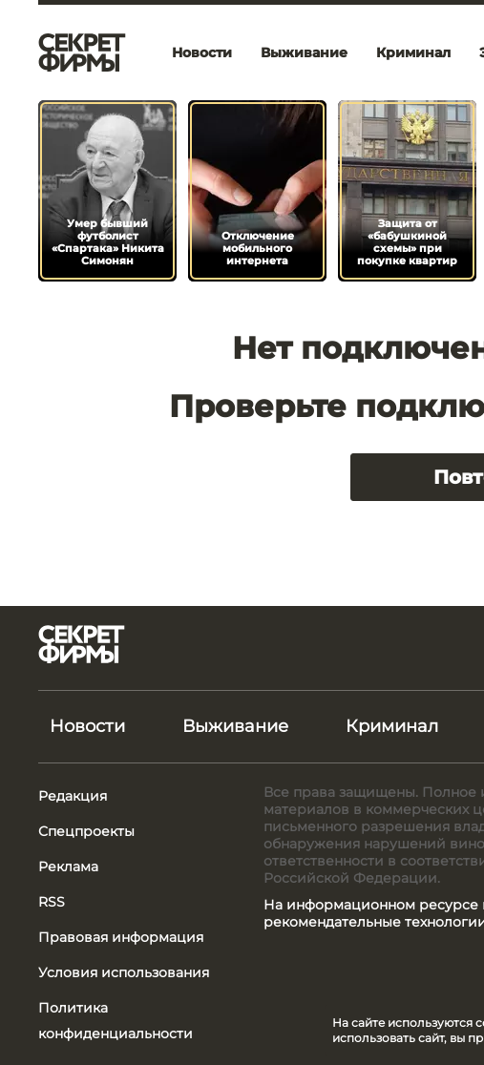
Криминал (413, 52)
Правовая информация (120, 937)
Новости (202, 52)
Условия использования (123, 972)
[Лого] (82, 52)
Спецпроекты (86, 831)
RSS (51, 901)
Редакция (72, 795)
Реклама (68, 866)
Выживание (304, 52)
